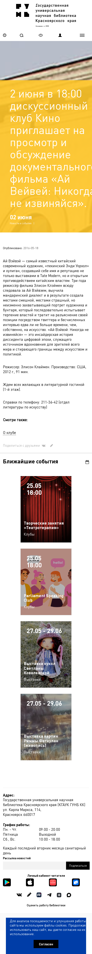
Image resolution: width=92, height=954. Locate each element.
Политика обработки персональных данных (46, 917)
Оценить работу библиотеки (46, 903)
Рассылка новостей (17, 856)
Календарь (87, 460)
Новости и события (20, 221)
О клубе (9, 430)
